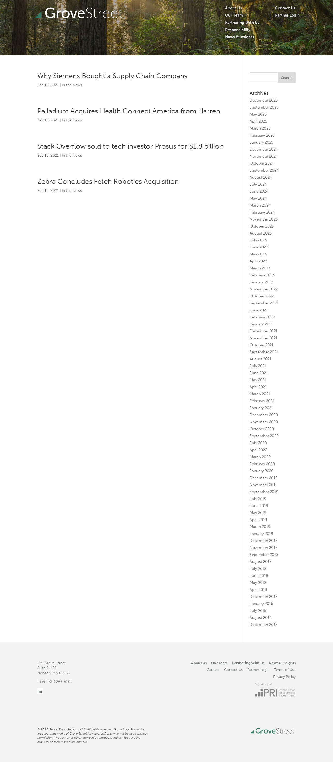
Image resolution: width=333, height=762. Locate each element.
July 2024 (258, 184)
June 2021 (259, 373)
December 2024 (264, 149)
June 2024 (259, 191)
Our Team (234, 15)
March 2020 (260, 457)
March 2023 (260, 268)
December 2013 (263, 624)
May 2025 (258, 114)
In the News (72, 85)
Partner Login (287, 15)
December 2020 (264, 415)
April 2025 (258, 121)
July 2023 (258, 240)
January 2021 (261, 408)
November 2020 (264, 422)
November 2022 (264, 289)
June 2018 (259, 575)
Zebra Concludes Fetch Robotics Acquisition (108, 181)
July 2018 (258, 568)
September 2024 (264, 170)
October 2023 (262, 226)
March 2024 (260, 205)
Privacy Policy (284, 676)
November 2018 (264, 547)
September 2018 (264, 554)
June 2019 (259, 505)
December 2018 (264, 540)
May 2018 (258, 582)
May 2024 (258, 198)
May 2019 (258, 512)
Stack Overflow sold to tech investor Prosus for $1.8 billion (130, 146)
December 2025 (264, 100)
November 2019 (264, 484)
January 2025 (261, 142)
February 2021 (262, 401)
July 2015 (258, 610)
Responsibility (237, 30)
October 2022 (262, 296)
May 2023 (258, 254)
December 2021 (263, 331)
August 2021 (260, 359)
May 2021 (258, 380)
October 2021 (261, 345)
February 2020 (262, 463)
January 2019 (261, 533)
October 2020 (262, 429)
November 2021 (263, 338)
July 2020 (258, 443)
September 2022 (264, 303)
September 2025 (264, 107)
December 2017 (263, 596)
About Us (233, 8)
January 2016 (261, 603)
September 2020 (264, 436)
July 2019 (258, 498)
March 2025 (260, 128)
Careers (213, 669)
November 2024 (264, 156)
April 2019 (258, 519)
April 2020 (258, 450)
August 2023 (261, 233)
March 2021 (260, 394)
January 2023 (261, 282)
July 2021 (258, 366)
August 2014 (261, 617)
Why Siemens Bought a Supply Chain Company (112, 76)
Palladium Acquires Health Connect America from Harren (128, 111)
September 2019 (264, 491)
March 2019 (260, 526)
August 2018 (261, 561)
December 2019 (264, 477)
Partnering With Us (242, 22)
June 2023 (259, 247)
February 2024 (262, 212)
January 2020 (261, 470)
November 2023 (264, 219)
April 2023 (258, 261)
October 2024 (262, 163)
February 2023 (262, 275)
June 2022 (259, 310)
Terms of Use (285, 669)
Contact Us (285, 8)
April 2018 (258, 589)
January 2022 (261, 324)
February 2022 (262, 317)
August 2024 (261, 177)
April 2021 (258, 387)
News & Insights (239, 37)
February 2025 (262, 135)
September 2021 (264, 352)
